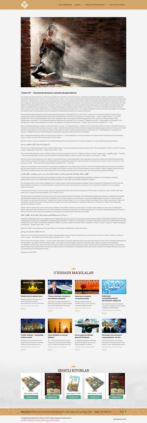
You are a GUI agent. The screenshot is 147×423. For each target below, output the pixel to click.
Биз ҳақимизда (65, 5)
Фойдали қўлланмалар (95, 5)
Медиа (78, 5)
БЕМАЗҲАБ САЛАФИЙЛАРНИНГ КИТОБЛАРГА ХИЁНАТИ (111, 298)
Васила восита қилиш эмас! (31, 296)
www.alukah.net (87, 155)
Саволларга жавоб (117, 5)
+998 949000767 (105, 412)
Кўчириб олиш (31, 397)
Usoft (124, 419)
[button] (124, 388)
